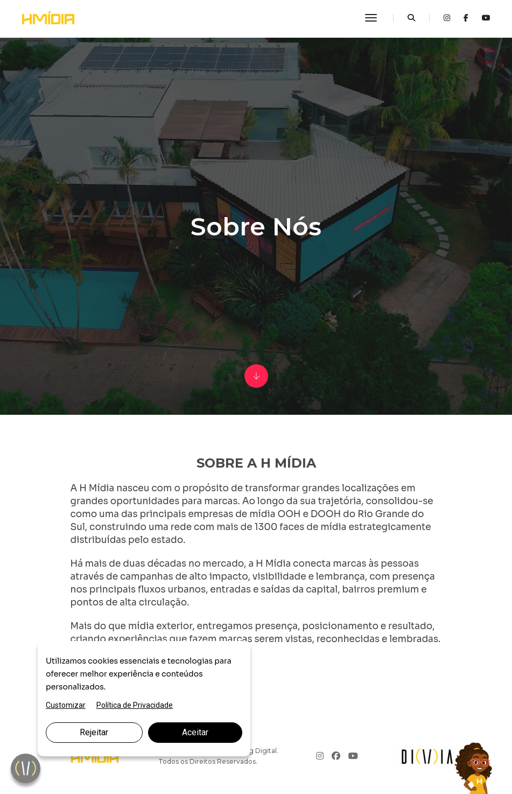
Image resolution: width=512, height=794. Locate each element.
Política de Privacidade (134, 705)
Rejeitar (94, 732)
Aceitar (195, 732)
